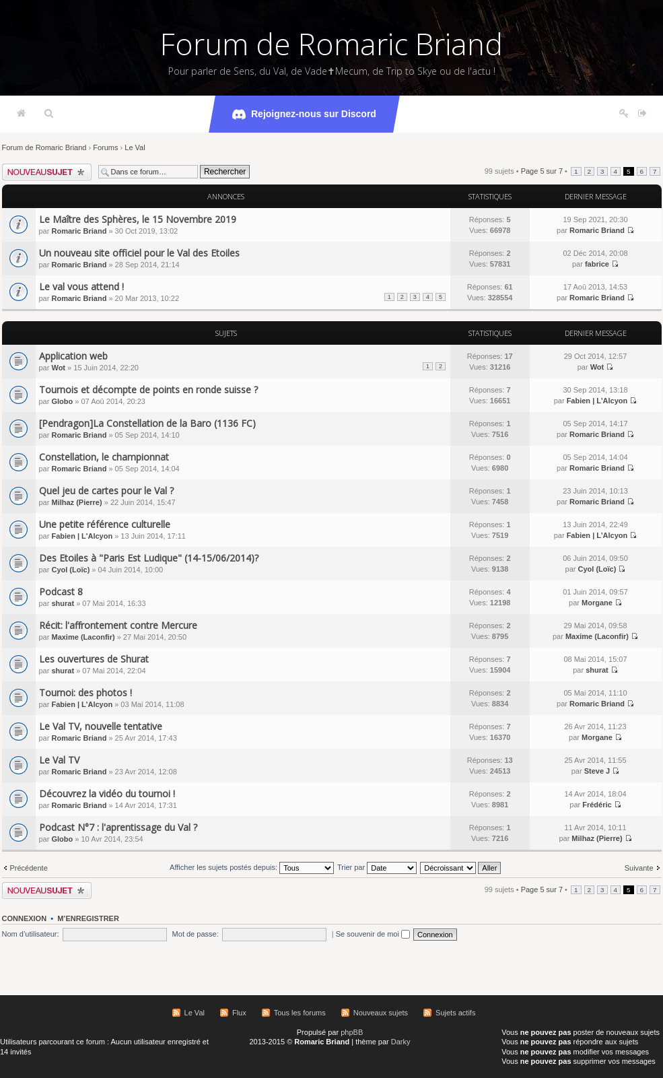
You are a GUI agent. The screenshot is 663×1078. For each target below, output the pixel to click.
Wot (58, 368)
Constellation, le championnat (104, 456)
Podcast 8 (61, 591)
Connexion (24, 918)
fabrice (597, 264)
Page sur (542, 171)
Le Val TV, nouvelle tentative (100, 726)
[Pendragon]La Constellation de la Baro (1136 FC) (147, 423)
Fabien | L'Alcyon (597, 401)
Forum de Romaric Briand (331, 44)
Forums (105, 147)
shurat (62, 603)
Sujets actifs (455, 1013)
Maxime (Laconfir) (82, 637)
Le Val (135, 147)
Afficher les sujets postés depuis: (252, 867)
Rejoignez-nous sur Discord (304, 114)
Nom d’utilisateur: (30, 934)
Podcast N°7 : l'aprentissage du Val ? (118, 827)
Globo (62, 401)
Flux (239, 1013)
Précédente (29, 868)
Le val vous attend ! (81, 286)
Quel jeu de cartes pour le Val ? (106, 490)
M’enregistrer (88, 918)
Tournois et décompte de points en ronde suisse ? (148, 389)
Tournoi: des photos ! (85, 692)
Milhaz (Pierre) (76, 502)
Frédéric (596, 805)
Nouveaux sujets (380, 1013)
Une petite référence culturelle (104, 524)
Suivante (639, 868)
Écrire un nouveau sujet (47, 172)
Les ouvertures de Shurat (94, 658)
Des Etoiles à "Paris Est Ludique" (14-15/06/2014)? (148, 557)
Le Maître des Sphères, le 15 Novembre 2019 (137, 219)
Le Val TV (59, 759)
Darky (401, 1042)
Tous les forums (300, 1013)
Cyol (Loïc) (70, 570)
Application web (73, 355)
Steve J (597, 771)
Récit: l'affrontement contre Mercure (118, 625)
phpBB (352, 1032)
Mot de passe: (195, 934)
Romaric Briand (78, 231)
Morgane (597, 603)
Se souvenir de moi (373, 934)
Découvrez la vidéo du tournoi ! (107, 793)
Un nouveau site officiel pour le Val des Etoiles (139, 252)
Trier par (377, 867)
